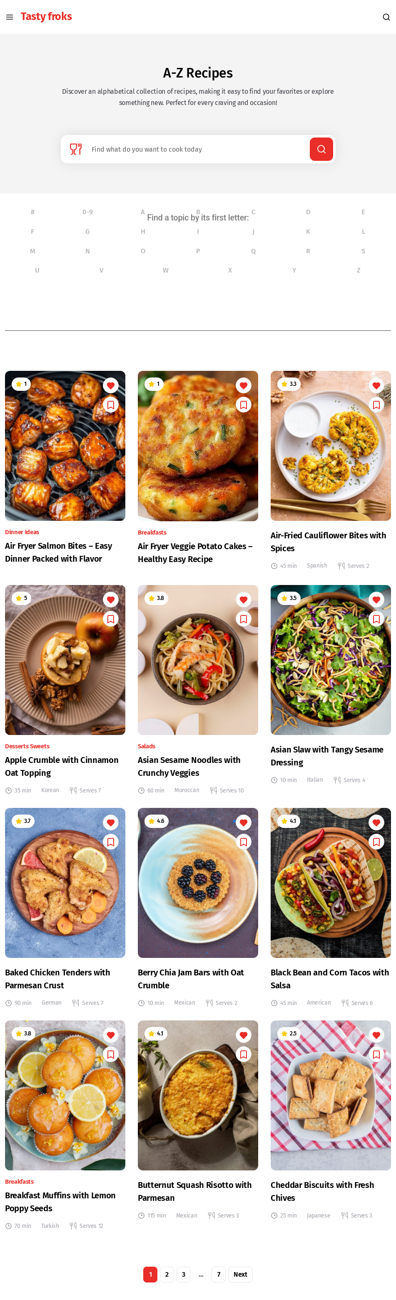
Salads (146, 754)
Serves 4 (354, 788)
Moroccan (186, 797)
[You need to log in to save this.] (111, 412)
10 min (288, 788)
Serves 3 (228, 1223)
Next (240, 1282)
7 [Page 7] (218, 1282)
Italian (315, 787)
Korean (50, 797)
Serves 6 (362, 1011)
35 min (23, 798)
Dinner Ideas (22, 540)
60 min (155, 798)
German (52, 1010)
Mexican (184, 1010)
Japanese (318, 1222)
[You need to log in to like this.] (111, 393)
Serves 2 (358, 574)
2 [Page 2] (167, 1282)
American (319, 1010)
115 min (156, 1223)
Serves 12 (91, 1234)
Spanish (317, 573)
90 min (23, 1011)
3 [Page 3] (183, 1282)
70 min (23, 1234)
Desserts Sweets (27, 754)
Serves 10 (232, 798)
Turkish (50, 1233)
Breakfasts (152, 540)
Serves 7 (90, 798)
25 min (288, 1223)
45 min (288, 574)
